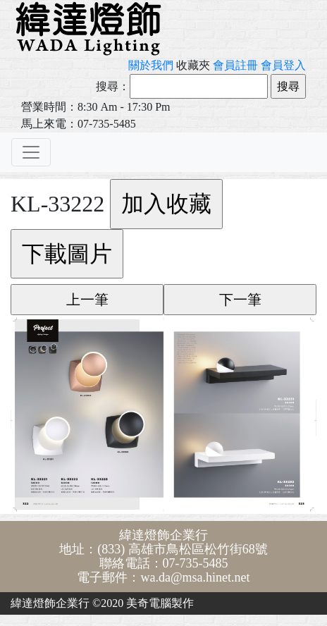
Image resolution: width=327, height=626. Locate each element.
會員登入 (283, 65)
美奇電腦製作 (160, 603)
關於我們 (150, 65)
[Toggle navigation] (31, 152)
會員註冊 (235, 65)
